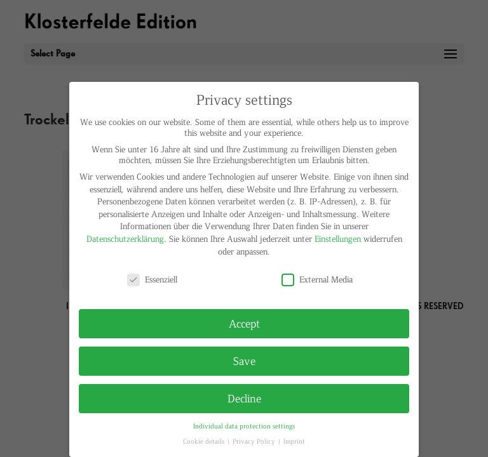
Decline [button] (244, 398)
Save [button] (244, 361)
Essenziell (152, 279)
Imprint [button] (294, 441)
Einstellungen (338, 238)
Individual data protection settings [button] (244, 425)
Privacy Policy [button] (255, 441)
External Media (317, 279)
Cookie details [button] (204, 441)
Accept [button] (244, 323)
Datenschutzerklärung (125, 238)
